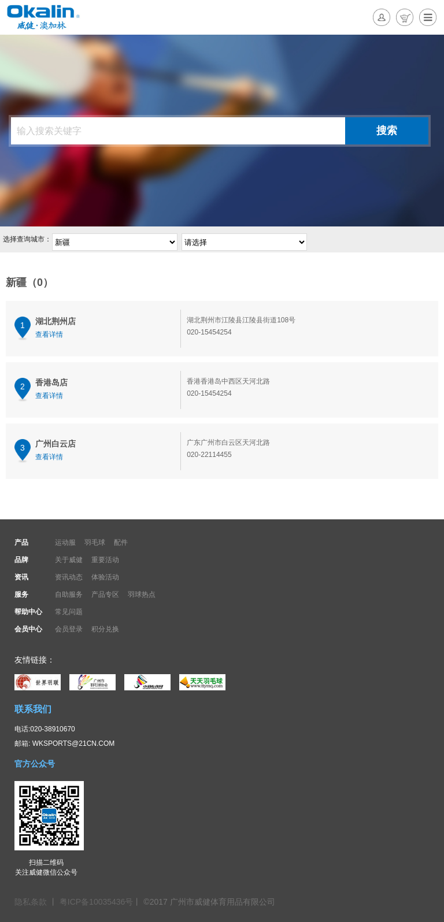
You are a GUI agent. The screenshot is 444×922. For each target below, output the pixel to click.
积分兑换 (105, 629)
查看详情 (49, 334)
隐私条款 (31, 901)
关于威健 (69, 560)
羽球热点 (142, 594)
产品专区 (105, 594)
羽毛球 (94, 542)
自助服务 (69, 594)
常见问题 (69, 612)
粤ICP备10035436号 (97, 901)
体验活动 (105, 577)
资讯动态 (69, 577)
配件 (121, 542)
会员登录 (69, 629)
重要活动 (105, 560)
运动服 (65, 542)
